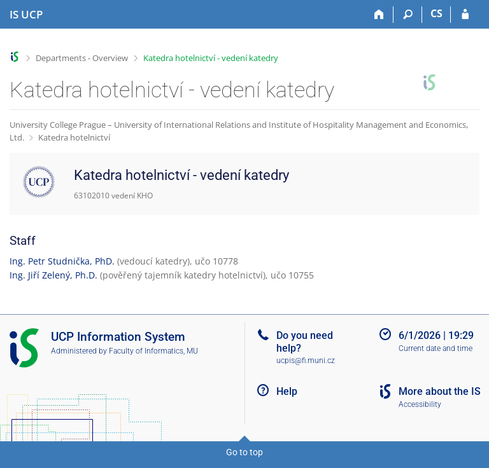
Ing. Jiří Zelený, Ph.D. (53, 275)
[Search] (407, 14)
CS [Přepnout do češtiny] (436, 13)
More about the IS (440, 391)
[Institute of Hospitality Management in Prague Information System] (26, 14)
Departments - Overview (82, 58)
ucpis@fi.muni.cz (305, 360)
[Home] (379, 14)
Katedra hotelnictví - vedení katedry (210, 58)
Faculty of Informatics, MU (153, 351)
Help (286, 391)
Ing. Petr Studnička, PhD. (62, 261)
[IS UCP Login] (465, 14)
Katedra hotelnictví (74, 137)
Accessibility (420, 404)
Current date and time (435, 348)
